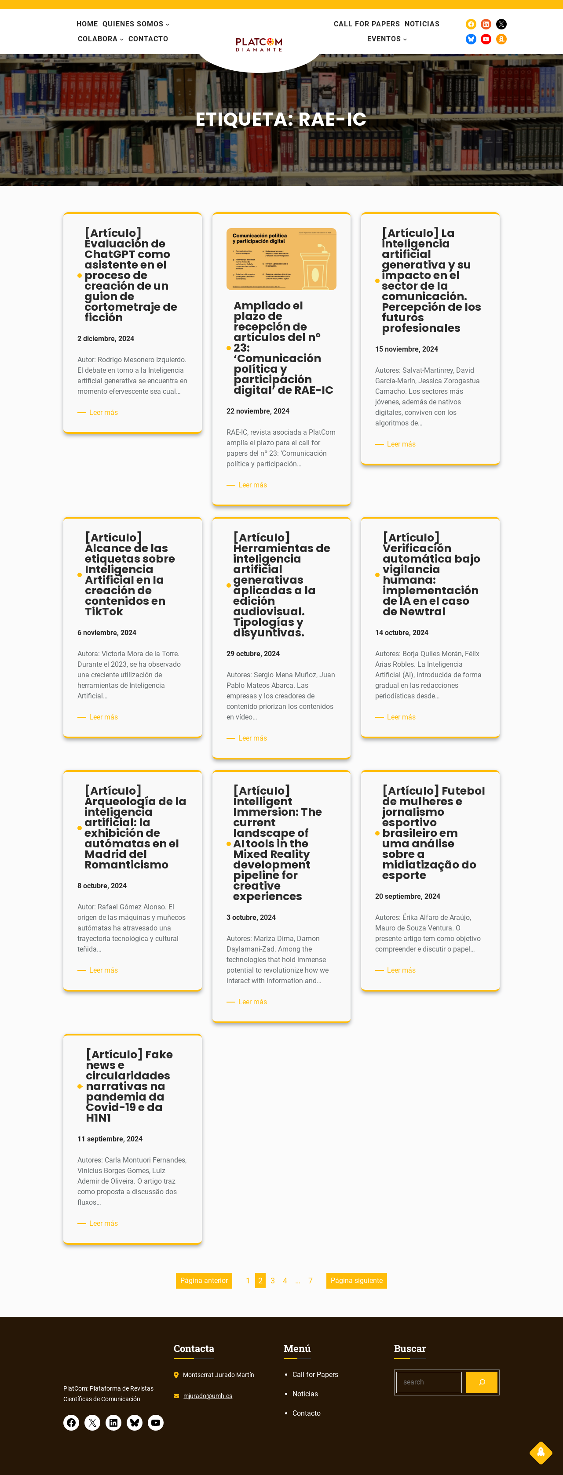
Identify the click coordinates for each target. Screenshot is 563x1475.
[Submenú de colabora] (122, 39)
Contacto (306, 1413)
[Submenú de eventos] (405, 39)
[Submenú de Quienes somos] (167, 24)
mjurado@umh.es (207, 1395)
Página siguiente (357, 1280)
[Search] (481, 1382)
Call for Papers (315, 1374)
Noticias (305, 1394)
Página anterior (204, 1280)
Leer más (105, 412)
